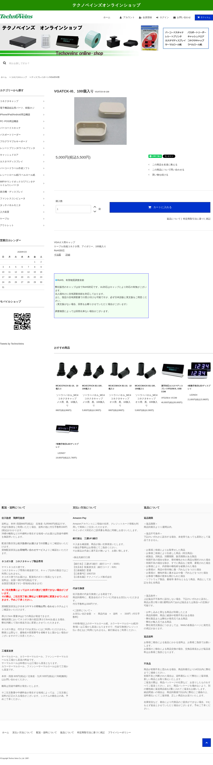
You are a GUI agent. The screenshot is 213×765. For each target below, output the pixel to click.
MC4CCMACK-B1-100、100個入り (146, 387)
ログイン (164, 17)
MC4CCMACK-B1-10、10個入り (120, 387)
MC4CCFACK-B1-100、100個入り (93, 387)
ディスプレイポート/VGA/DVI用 (45, 77)
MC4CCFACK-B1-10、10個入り (67, 387)
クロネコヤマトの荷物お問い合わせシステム (41, 606)
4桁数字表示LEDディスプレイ (199, 387)
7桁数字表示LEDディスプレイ (67, 445)
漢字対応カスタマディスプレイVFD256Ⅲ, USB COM (172, 389)
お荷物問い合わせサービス (31, 550)
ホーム (106, 17)
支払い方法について (22, 732)
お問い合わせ (184, 17)
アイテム (203, 17)
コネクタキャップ (19, 77)
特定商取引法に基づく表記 (197, 218)
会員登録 (147, 17)
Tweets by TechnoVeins (12, 343)
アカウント (129, 17)
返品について (174, 218)
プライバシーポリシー (119, 732)
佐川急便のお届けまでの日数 (33, 543)
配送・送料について (46, 732)
